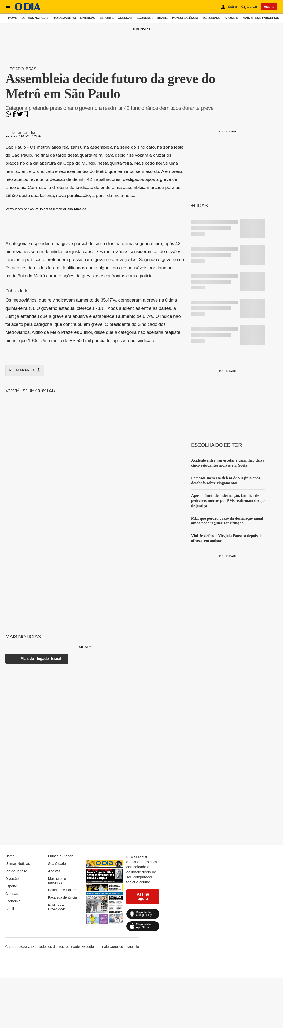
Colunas (125, 18)
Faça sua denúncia (62, 897)
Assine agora (143, 896)
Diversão (87, 18)
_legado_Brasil (22, 69)
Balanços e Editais (62, 890)
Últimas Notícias (34, 18)
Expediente (89, 947)
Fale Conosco (112, 947)
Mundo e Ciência (185, 18)
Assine (269, 6)
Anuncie (133, 947)
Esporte (106, 18)
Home (12, 18)
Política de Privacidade (57, 907)
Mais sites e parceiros (261, 18)
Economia (145, 18)
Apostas (231, 18)
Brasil (162, 18)
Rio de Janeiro (64, 18)
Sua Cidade (211, 18)
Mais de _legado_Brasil (40, 658)
